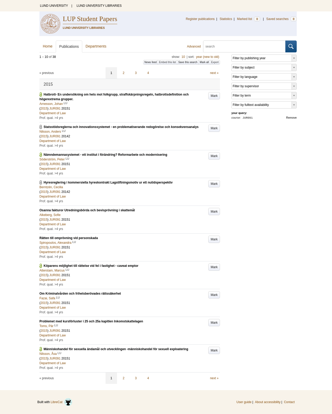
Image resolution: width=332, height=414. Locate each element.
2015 (43, 108)
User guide (244, 402)
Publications (69, 46)
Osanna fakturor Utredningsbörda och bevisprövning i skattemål (87, 210)
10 (183, 57)
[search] (244, 46)
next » (214, 73)
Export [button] (215, 62)
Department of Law (52, 113)
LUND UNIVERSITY (54, 6)
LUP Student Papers (90, 19)
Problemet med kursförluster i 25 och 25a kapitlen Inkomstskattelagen (91, 321)
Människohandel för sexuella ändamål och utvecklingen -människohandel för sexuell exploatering (116, 349)
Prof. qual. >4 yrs (51, 118)
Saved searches (281, 19)
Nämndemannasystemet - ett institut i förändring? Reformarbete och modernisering (105, 155)
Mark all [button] (204, 62)
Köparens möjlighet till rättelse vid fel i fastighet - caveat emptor (91, 266)
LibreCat (61, 402)
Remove (291, 117)
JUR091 (54, 108)
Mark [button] (214, 96)
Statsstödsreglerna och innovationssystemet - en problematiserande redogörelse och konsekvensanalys (121, 127)
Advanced (194, 46)
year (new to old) (207, 57)
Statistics (226, 19)
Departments (96, 46)
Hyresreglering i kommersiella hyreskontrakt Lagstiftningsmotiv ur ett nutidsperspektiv (108, 182)
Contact (289, 402)
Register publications (200, 19)
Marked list (248, 19)
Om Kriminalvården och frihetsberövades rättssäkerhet (80, 293)
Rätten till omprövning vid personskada (68, 238)
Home (47, 46)
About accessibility (268, 402)
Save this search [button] (187, 62)
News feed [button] (150, 62)
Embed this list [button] (167, 62)
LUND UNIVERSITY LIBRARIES (99, 6)
